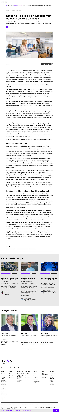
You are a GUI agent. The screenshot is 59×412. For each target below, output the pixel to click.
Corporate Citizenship (3, 378)
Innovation (18, 10)
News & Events (52, 373)
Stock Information (53, 375)
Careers (35, 371)
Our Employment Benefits (37, 382)
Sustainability (20, 371)
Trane (10, 373)
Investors (52, 371)
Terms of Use (11, 405)
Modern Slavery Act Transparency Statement (30, 405)
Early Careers (36, 375)
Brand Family (11, 377)
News (43, 371)
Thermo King (11, 375)
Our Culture (36, 377)
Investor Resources (52, 384)
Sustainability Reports (19, 381)
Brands (10, 371)
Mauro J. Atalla (46, 290)
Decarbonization (28, 375)
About (2, 371)
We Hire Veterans (37, 380)
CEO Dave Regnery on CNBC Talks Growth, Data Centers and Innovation (9, 343)
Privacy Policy (3, 405)
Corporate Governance (3, 384)
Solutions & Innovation (10, 10)
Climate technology (10, 249)
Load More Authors (29, 350)
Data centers (14, 273)
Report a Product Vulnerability (46, 405)
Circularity (27, 373)
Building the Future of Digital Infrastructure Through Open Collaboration (9, 279)
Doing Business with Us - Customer (4, 391)
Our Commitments (20, 373)
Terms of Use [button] (28, 410)
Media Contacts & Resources (45, 377)
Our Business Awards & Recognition (3, 387)
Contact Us (3, 397)
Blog (2, 399)
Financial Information (52, 378)
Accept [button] (56, 410)
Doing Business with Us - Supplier (4, 394)
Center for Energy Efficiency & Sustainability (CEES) (20, 377)
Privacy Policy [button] (18, 410)
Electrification (27, 380)
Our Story (3, 373)
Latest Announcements (45, 374)
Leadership (3, 375)
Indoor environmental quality (22, 249)
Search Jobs (36, 373)
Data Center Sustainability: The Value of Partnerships (49, 279)
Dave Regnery (5, 333)
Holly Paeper (44, 333)
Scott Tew (24, 333)
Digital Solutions (28, 377)
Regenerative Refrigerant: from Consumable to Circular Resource (28, 279)
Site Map (17, 405)
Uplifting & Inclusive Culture (4, 381)
